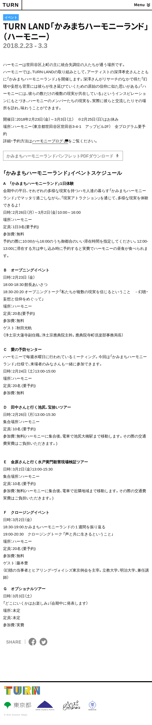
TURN (11, 5)
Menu (139, 4)
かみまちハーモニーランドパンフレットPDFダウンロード (60, 156)
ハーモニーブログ (47, 141)
